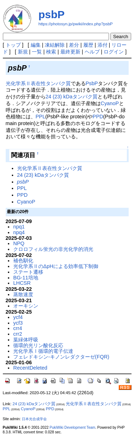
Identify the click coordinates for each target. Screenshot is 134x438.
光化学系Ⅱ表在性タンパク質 (38, 83)
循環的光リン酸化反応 (38, 345)
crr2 (17, 334)
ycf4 (18, 317)
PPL (40, 116)
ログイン (114, 52)
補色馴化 (23, 260)
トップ (13, 45)
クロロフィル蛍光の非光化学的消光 (53, 249)
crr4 (17, 328)
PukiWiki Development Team (72, 427)
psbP (52, 14)
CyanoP (110, 103)
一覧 (37, 52)
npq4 (19, 232)
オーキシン (25, 306)
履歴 (88, 45)
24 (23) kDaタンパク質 (72, 96)
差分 (74, 45)
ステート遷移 (28, 272)
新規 (23, 52)
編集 (36, 45)
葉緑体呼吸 (25, 339)
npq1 (19, 227)
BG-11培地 (25, 277)
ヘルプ (92, 52)
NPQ (18, 243)
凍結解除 (55, 45)
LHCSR (22, 283)
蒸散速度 (23, 294)
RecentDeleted (30, 368)
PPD (98, 116)
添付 (103, 45)
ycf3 (18, 323)
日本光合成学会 (34, 419)
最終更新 (70, 52)
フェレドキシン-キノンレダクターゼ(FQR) (61, 357)
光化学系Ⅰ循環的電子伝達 (43, 351)
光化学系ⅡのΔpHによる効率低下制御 (55, 266)
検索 (51, 52)
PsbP (92, 83)
